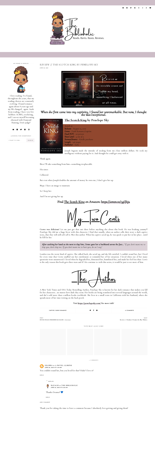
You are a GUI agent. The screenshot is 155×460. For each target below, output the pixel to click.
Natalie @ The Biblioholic (64, 385)
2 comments (129, 310)
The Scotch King (76, 120)
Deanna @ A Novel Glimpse (58, 365)
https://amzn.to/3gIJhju (115, 202)
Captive (52, 310)
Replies (51, 381)
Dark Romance (61, 310)
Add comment (45, 402)
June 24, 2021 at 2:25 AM (59, 387)
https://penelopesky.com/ (89, 303)
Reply (42, 375)
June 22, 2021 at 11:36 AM (53, 367)
